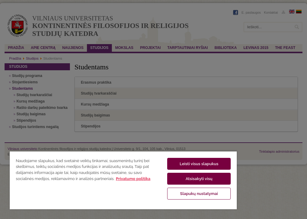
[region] (123, 180)
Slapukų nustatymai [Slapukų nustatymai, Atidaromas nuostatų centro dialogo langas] (199, 193)
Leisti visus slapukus (199, 164)
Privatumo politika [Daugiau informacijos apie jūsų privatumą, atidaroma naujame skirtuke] (133, 178)
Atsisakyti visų (199, 178)
